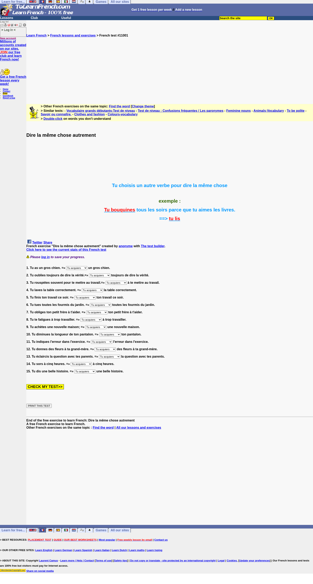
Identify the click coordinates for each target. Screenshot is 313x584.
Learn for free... (13, 530)
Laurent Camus (48, 560)
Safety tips (120, 560)
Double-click (53, 118)
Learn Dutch (119, 550)
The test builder (152, 246)
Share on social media (40, 570)
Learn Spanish (83, 550)
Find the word (119, 106)
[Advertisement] (169, 65)
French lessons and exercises (73, 35)
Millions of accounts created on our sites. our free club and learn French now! (13, 50)
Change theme (143, 106)
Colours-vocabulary (123, 114)
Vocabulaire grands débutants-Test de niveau (100, 110)
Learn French (36, 35)
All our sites (120, 530)
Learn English (43, 550)
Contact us (161, 539)
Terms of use (104, 560)
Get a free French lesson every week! (13, 80)
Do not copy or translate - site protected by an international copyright (173, 560)
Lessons (6, 18)
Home (5, 89)
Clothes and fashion (89, 114)
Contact (6, 91)
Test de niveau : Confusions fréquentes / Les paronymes (180, 110)
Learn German (63, 550)
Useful (66, 18)
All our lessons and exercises (138, 427)
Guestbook (8, 96)
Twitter (37, 242)
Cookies (232, 560)
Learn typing (154, 550)
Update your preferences (254, 560)
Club (34, 18)
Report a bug (9, 98)
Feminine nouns (238, 110)
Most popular (107, 539)
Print (5, 93)
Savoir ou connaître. (56, 114)
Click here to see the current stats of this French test (66, 249)
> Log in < (8, 29)
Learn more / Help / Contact (77, 560)
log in (45, 257)
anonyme (126, 246)
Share (47, 242)
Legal (221, 560)
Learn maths (137, 550)
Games (101, 530)
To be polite (296, 110)
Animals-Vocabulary (269, 110)
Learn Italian (102, 550)
